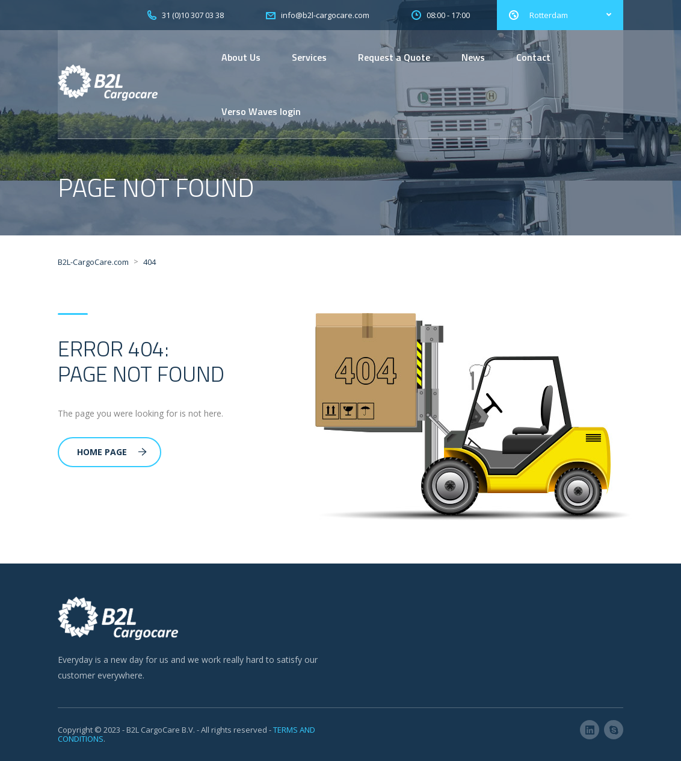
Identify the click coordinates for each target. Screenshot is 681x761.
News (473, 57)
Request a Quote (394, 57)
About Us (240, 57)
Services (309, 57)
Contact (533, 57)
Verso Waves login (261, 111)
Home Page (112, 452)
